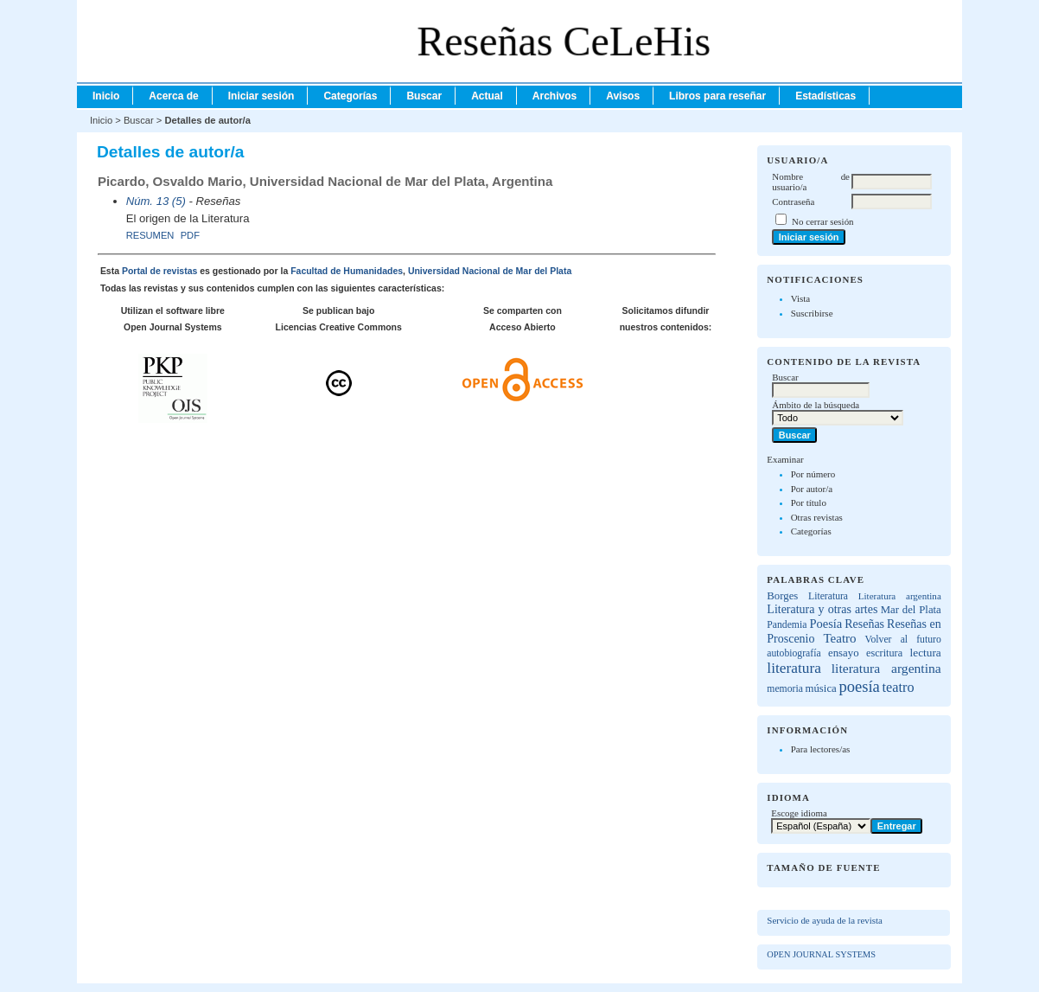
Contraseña (793, 201)
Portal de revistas (159, 271)
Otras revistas (817, 517)
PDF (190, 235)
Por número (813, 474)
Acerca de (173, 96)
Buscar (424, 96)
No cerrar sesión (822, 221)
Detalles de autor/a (207, 120)
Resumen (150, 235)
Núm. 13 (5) (156, 201)
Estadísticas (825, 96)
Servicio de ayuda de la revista (825, 920)
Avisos (623, 96)
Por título (808, 502)
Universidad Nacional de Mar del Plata (489, 271)
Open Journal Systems (821, 954)
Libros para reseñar (717, 96)
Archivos (554, 96)
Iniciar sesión (261, 96)
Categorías (811, 531)
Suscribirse (812, 313)
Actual (487, 96)
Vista (801, 298)
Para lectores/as (821, 749)
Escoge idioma (799, 813)
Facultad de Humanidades (346, 271)
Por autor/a (812, 488)
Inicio (105, 96)
